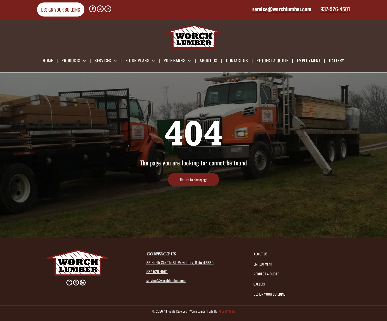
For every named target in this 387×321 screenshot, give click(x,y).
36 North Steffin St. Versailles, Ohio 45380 (179, 263)
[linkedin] (107, 9)
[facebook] (92, 9)
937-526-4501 (335, 9)
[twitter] (100, 9)
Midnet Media (227, 311)
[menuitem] (48, 60)
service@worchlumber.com (166, 280)
